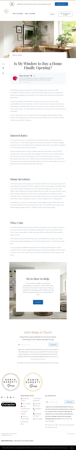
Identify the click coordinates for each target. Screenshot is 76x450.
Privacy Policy (71, 433)
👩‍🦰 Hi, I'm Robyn (26, 403)
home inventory (22, 202)
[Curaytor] (8, 406)
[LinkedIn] (7, 397)
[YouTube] (10, 397)
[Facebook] (1, 397)
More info (65, 447)
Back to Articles (17, 55)
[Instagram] (13, 397)
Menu (52, 14)
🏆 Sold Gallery (37, 419)
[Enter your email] (34, 345)
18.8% (12, 232)
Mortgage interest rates (17, 140)
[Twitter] (4, 397)
